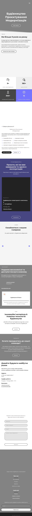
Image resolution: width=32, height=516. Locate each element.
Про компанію (16, 479)
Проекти (16, 483)
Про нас (16, 493)
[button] (16, 25)
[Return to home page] (5, 3)
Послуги (16, 481)
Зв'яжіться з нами (16, 486)
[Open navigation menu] (29, 3)
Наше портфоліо (16, 498)
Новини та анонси (16, 496)
